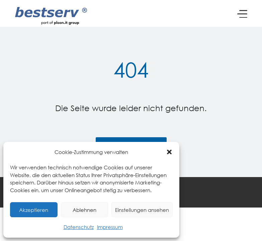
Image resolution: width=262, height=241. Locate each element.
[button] (169, 152)
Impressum (110, 227)
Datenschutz (79, 227)
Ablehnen (84, 210)
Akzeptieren (33, 210)
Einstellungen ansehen (142, 210)
